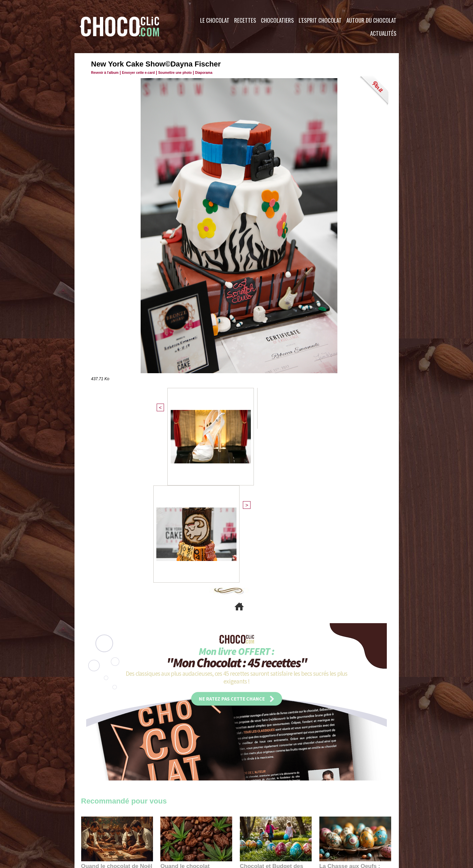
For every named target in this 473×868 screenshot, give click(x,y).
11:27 (103, 727)
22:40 (338, 733)
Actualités (383, 33)
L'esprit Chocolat (320, 20)
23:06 (259, 740)
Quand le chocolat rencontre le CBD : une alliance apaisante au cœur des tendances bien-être (195, 718)
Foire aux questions (339, 827)
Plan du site (255, 827)
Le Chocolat (214, 20)
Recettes (245, 20)
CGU (170, 827)
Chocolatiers (277, 20)
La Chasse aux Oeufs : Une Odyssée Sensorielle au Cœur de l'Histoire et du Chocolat (352, 718)
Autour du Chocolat (371, 20)
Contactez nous (101, 827)
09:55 (207, 733)
